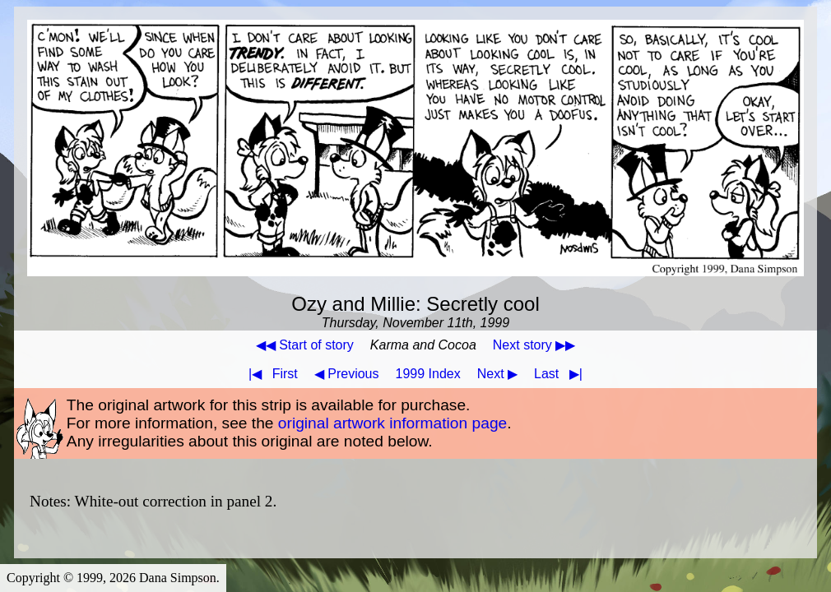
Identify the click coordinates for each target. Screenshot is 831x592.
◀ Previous (346, 374)
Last (561, 373)
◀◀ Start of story (305, 345)
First (270, 373)
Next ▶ (497, 374)
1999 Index (428, 374)
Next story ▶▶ (534, 345)
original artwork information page (392, 423)
